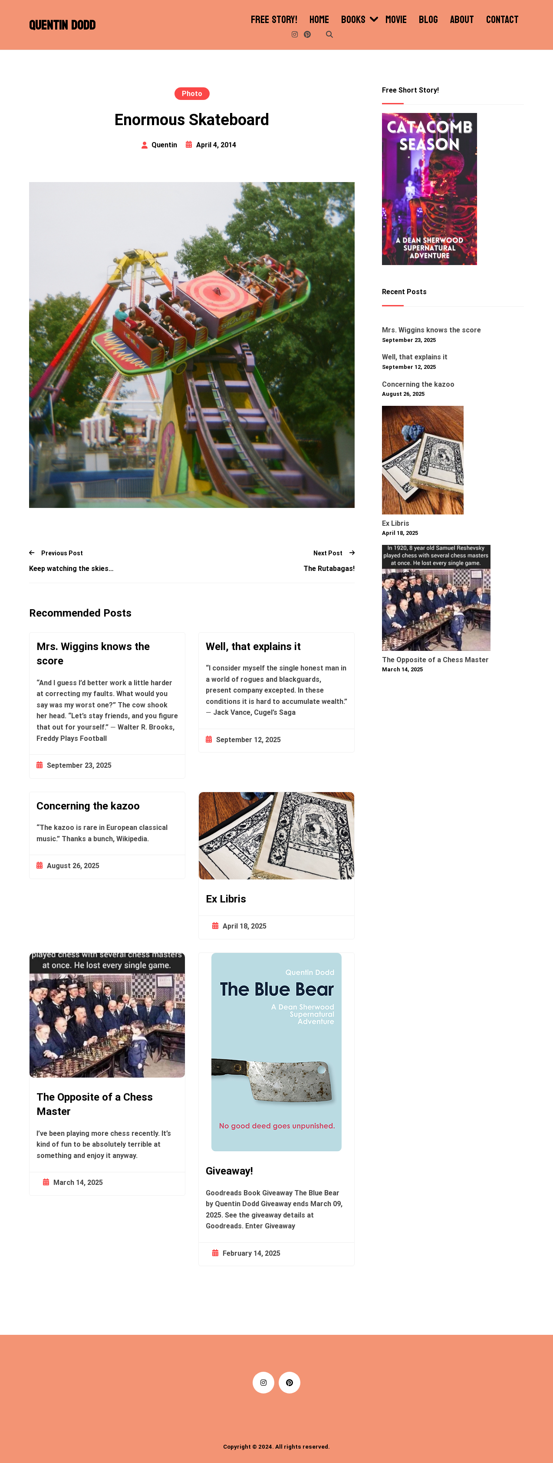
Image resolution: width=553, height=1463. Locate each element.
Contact (502, 20)
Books (353, 20)
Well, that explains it (253, 646)
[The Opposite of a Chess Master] (436, 599)
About (462, 20)
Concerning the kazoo (88, 806)
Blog (428, 20)
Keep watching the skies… (71, 568)
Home (319, 20)
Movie (396, 20)
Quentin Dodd (62, 25)
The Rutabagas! (329, 568)
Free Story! (274, 20)
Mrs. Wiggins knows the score (93, 653)
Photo (192, 94)
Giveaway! (229, 1171)
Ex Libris (226, 899)
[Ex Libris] (423, 462)
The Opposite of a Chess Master (94, 1104)
